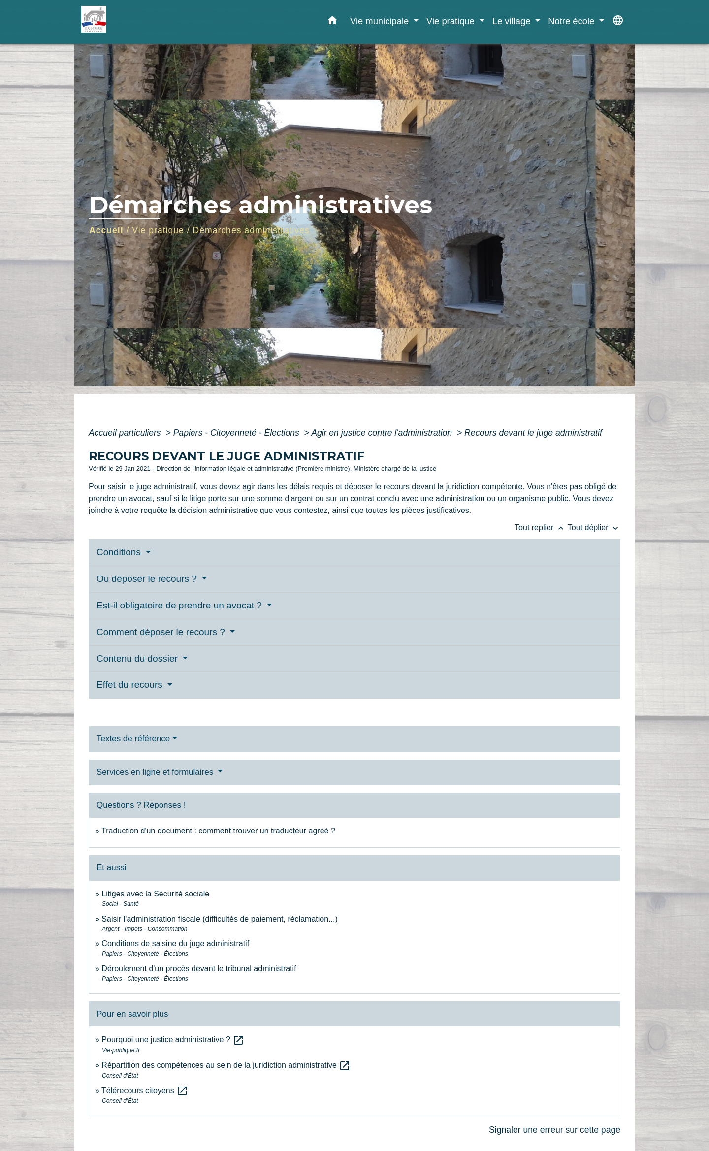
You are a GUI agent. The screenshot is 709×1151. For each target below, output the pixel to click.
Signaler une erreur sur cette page (554, 1130)
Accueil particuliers (126, 433)
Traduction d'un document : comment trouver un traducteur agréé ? (218, 831)
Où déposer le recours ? (148, 579)
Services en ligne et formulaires (156, 772)
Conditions (120, 552)
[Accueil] (142, 21)
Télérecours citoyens (144, 1091)
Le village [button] (512, 21)
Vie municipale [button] (380, 21)
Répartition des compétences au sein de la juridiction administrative (226, 1065)
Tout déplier (594, 527)
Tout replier (541, 527)
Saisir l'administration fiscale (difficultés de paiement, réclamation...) (219, 919)
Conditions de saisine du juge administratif (175, 943)
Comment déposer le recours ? (162, 632)
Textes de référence (133, 738)
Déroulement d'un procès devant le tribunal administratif (198, 968)
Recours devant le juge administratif (533, 433)
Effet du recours (131, 684)
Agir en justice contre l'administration (382, 433)
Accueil (106, 230)
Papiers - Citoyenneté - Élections (237, 433)
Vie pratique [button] (451, 21)
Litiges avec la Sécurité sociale (155, 894)
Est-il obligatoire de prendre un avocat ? (180, 605)
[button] (332, 22)
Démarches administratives (251, 230)
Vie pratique (158, 230)
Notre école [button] (572, 21)
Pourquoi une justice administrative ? (172, 1039)
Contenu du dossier (138, 658)
